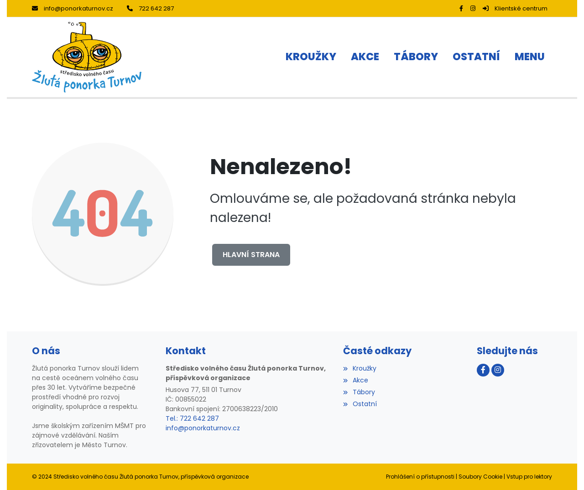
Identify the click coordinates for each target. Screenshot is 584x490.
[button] (529, 57)
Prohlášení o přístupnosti (420, 476)
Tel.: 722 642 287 (192, 418)
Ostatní (359, 403)
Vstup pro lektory (529, 476)
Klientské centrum (515, 8)
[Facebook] (461, 8)
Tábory (359, 392)
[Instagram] (472, 8)
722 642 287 (150, 8)
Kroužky (359, 368)
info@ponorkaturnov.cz (72, 8)
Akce (355, 380)
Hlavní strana (251, 254)
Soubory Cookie (480, 476)
